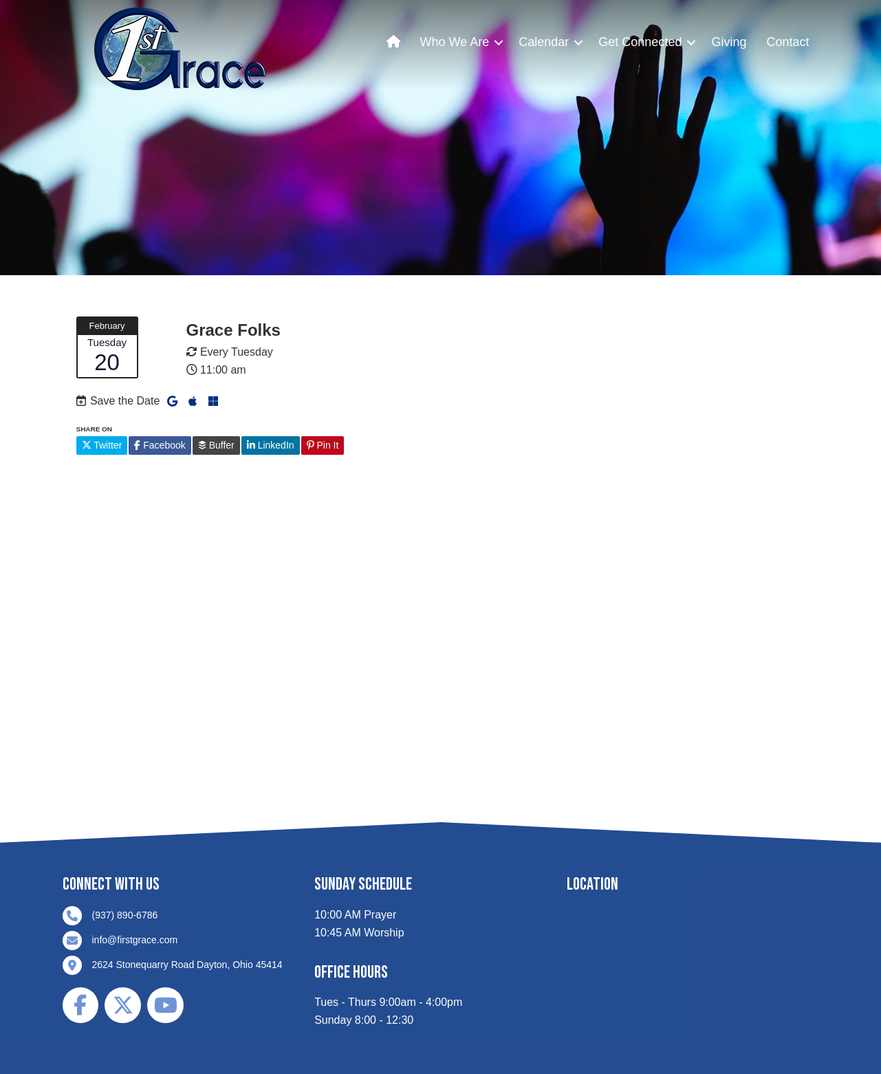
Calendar (544, 42)
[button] (498, 42)
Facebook (159, 445)
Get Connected (640, 42)
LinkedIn (270, 445)
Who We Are (455, 42)
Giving (728, 42)
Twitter (102, 445)
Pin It (323, 445)
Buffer (216, 445)
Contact (787, 42)
